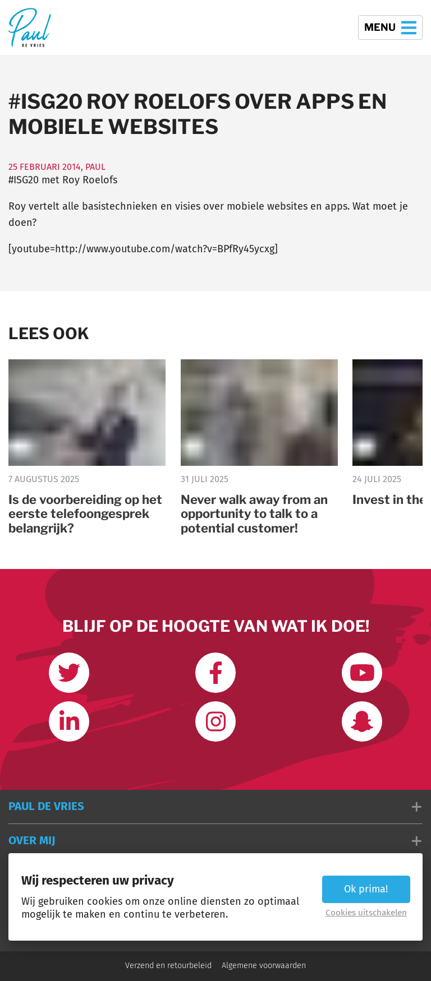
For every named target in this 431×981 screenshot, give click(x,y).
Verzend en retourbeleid (168, 965)
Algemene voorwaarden (264, 965)
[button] (215, 806)
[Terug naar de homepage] (29, 27)
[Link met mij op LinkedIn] (69, 721)
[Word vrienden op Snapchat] (362, 721)
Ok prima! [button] (366, 889)
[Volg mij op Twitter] (69, 673)
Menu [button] (390, 27)
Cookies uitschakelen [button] (366, 913)
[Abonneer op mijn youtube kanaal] (362, 673)
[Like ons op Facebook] (215, 673)
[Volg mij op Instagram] (215, 721)
